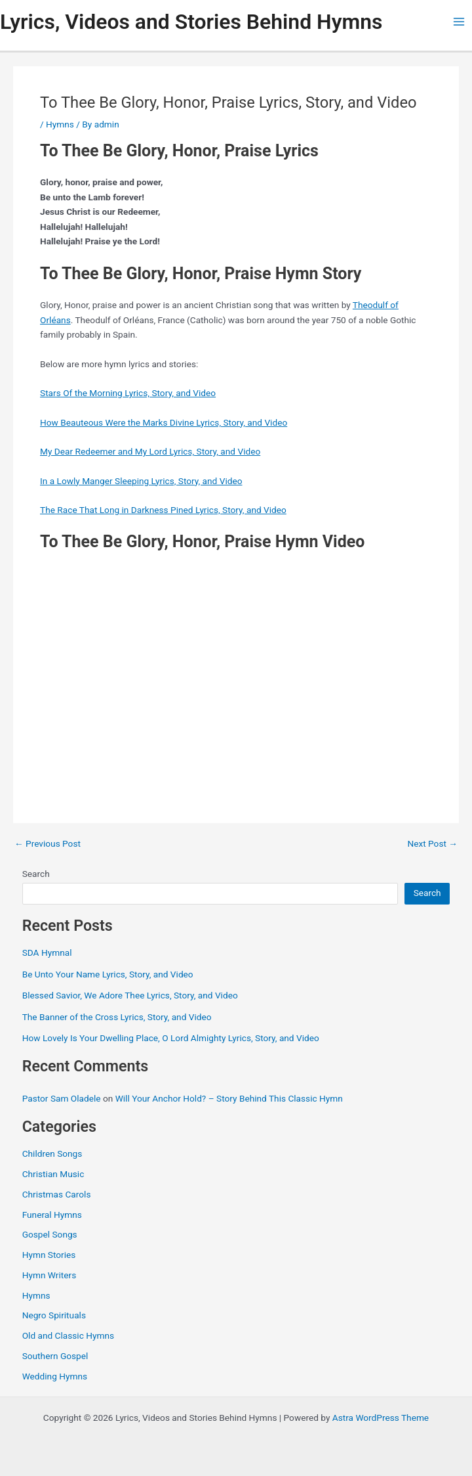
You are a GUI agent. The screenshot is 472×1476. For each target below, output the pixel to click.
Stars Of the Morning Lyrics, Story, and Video (128, 393)
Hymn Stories (49, 1254)
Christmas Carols (56, 1194)
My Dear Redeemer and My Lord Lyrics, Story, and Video (150, 451)
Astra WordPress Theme (380, 1417)
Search (36, 873)
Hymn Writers (49, 1275)
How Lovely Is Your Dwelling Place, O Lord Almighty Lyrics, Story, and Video (170, 1038)
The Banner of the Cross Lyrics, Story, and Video (117, 1017)
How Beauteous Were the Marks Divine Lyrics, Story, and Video (163, 422)
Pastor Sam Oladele (61, 1098)
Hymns (60, 124)
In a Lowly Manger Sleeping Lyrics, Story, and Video (141, 481)
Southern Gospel (55, 1356)
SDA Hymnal (47, 952)
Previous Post (47, 844)
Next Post (432, 844)
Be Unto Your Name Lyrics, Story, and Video (107, 974)
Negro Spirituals (54, 1315)
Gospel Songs (49, 1234)
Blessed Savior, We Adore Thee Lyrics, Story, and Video (130, 995)
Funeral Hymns (52, 1214)
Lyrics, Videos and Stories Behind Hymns (191, 21)
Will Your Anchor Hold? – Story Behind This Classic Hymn (229, 1098)
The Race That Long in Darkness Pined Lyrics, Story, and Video (163, 509)
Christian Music (53, 1174)
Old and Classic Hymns (68, 1335)
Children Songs (52, 1153)
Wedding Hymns (54, 1376)
